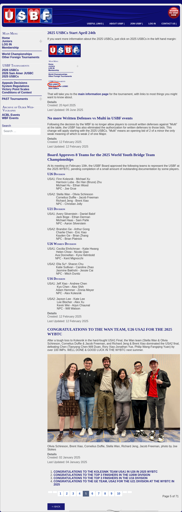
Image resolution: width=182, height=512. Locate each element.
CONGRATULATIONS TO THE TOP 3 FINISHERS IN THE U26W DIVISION (102, 474)
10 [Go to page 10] (118, 493)
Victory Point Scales (15, 89)
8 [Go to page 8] (105, 493)
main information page (93, 94)
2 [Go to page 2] (67, 493)
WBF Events (10, 118)
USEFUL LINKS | (95, 23)
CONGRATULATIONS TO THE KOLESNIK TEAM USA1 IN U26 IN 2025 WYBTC (106, 471)
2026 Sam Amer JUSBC (17, 73)
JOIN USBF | (136, 23)
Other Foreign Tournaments (20, 57)
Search (6, 125)
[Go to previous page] (55, 492)
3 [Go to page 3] (73, 493)
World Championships (17, 54)
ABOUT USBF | (116, 23)
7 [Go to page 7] (99, 493)
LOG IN (152, 23)
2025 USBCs (10, 76)
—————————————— (22, 50)
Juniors (7, 41)
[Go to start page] (50, 492)
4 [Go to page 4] (79, 493)
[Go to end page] (129, 492)
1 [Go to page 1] (60, 493)
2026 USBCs (10, 70)
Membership (10, 47)
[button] (40, 41)
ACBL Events (11, 114)
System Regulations (15, 86)
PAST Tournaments (15, 98)
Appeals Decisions (14, 82)
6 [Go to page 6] (92, 493)
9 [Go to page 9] (111, 493)
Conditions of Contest (17, 92)
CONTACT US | (169, 23)
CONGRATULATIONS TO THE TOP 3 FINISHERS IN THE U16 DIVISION (101, 478)
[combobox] (21, 131)
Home (6, 38)
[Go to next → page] (125, 492)
